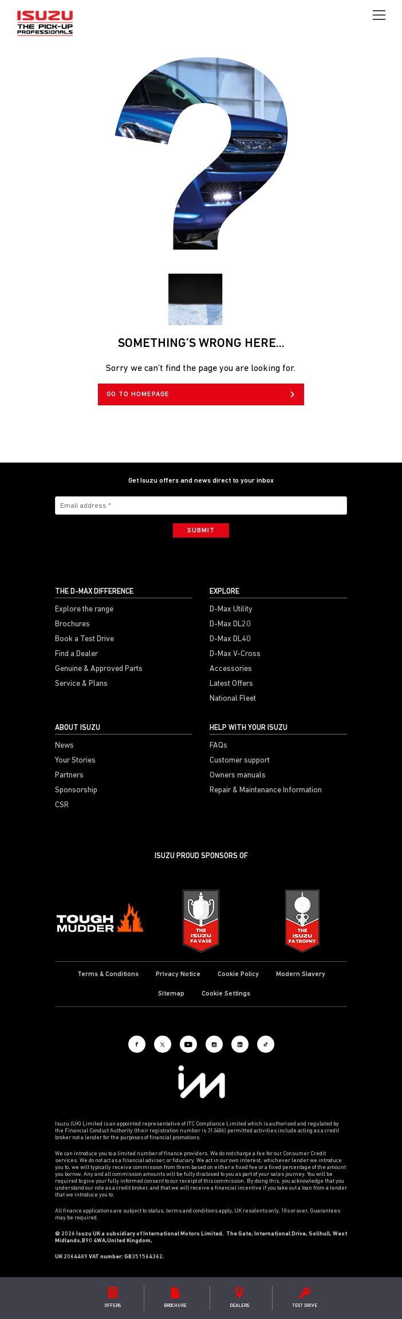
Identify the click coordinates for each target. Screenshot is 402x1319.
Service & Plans (81, 684)
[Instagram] (214, 1044)
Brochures (72, 624)
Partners (69, 775)
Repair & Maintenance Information (266, 790)
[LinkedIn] (240, 1044)
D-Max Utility (231, 609)
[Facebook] (136, 1044)
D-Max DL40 (230, 639)
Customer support (240, 760)
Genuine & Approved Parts (99, 669)
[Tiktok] (265, 1044)
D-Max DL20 (230, 624)
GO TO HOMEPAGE (201, 394)
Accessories (231, 669)
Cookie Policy (238, 974)
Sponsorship (76, 790)
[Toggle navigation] (379, 15)
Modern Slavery (300, 974)
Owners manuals (238, 775)
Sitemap (171, 993)
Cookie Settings (226, 993)
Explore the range (84, 609)
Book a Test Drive (84, 639)
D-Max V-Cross (235, 654)
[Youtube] (188, 1044)
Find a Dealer (76, 654)
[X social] (162, 1044)
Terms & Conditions (108, 974)
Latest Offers (231, 684)
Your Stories (75, 760)
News (64, 746)
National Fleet (233, 699)
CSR (62, 805)
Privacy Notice (178, 974)
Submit (201, 530)
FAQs (218, 746)
